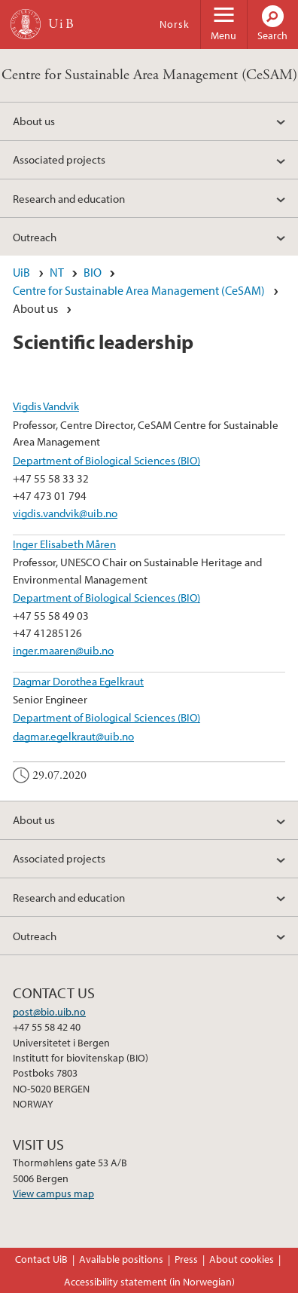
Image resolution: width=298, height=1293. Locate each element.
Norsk (175, 24)
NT (57, 272)
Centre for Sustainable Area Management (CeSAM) (149, 75)
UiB (21, 272)
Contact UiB (41, 1259)
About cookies (241, 1259)
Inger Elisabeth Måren (64, 543)
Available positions (121, 1259)
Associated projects (59, 159)
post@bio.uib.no (49, 1012)
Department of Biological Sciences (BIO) (106, 459)
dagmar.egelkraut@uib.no (73, 735)
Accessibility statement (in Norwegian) (149, 1281)
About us (34, 120)
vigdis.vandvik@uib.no (65, 512)
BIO (93, 272)
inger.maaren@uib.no (63, 649)
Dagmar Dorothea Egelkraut (78, 680)
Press (186, 1259)
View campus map (53, 1193)
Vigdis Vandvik (46, 405)
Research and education (69, 198)
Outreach (34, 236)
